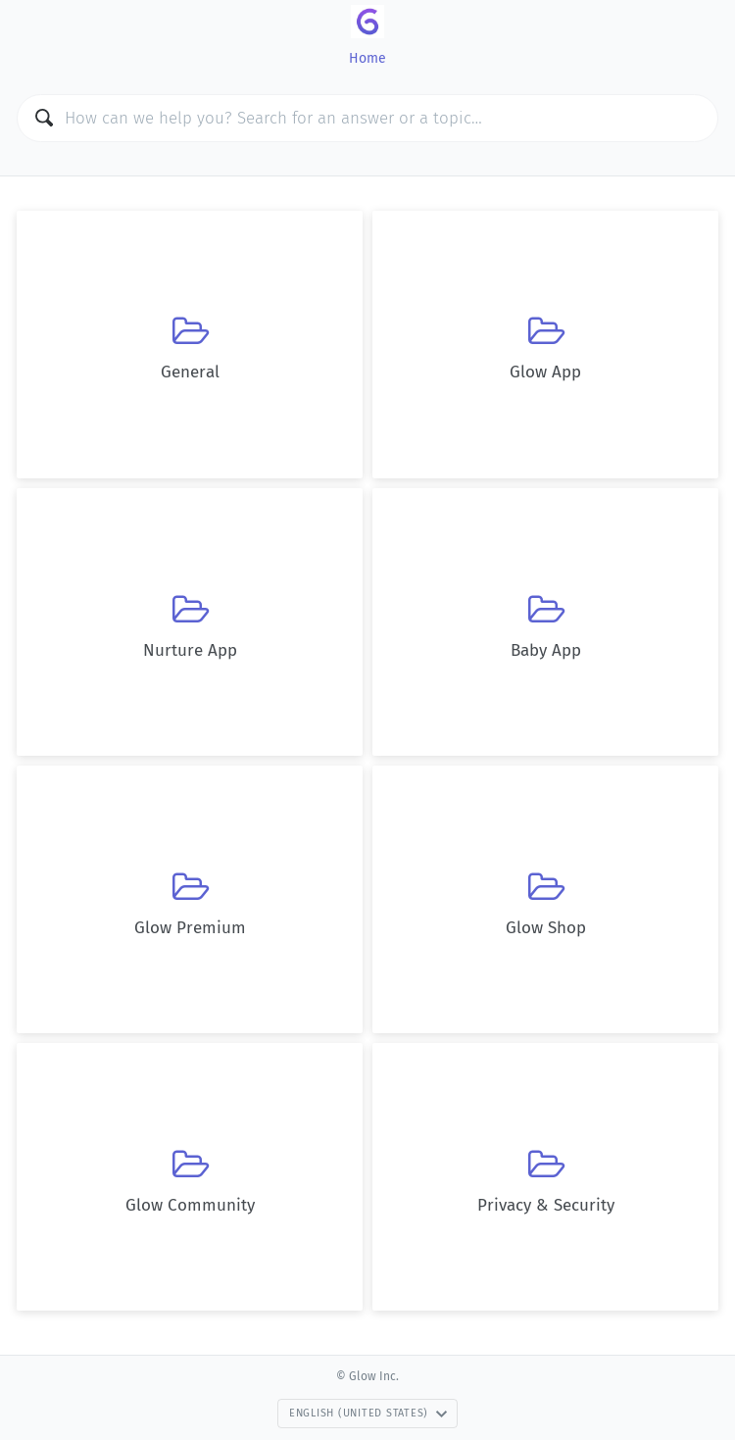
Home (367, 58)
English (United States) (368, 1413)
